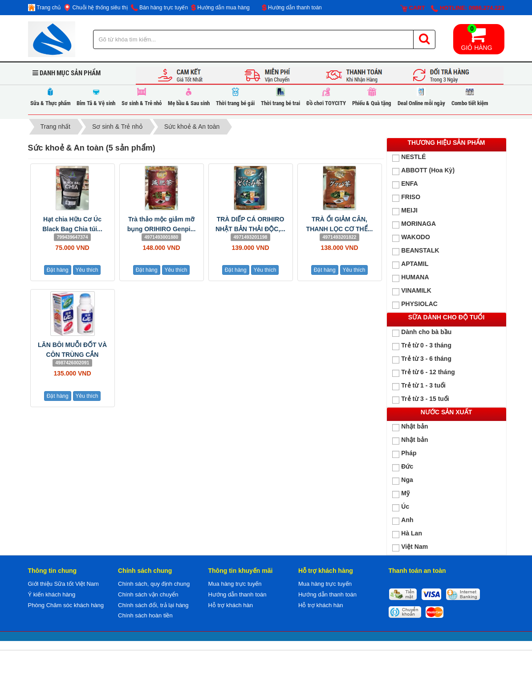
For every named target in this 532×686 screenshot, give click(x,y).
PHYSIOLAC (415, 304)
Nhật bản (410, 427)
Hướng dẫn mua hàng (220, 7)
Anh (402, 520)
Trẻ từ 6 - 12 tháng (423, 372)
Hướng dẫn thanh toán (292, 7)
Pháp (404, 453)
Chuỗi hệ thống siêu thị (95, 7)
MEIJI (405, 211)
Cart (412, 8)
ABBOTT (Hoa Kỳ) (423, 171)
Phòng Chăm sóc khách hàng (66, 605)
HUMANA (410, 278)
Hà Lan (407, 534)
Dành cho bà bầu (421, 332)
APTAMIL (410, 264)
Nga (402, 480)
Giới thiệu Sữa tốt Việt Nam (63, 583)
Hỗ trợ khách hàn (230, 605)
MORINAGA (414, 224)
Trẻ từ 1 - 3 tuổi (419, 386)
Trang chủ (44, 7)
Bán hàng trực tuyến (159, 7)
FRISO (406, 197)
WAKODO (411, 237)
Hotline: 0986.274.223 (467, 8)
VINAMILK (411, 291)
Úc (400, 507)
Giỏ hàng (476, 37)
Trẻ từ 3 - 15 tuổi (420, 399)
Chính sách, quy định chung (154, 583)
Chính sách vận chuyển (148, 594)
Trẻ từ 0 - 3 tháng (421, 346)
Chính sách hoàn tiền (145, 615)
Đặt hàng (58, 270)
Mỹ (401, 494)
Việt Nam (410, 547)
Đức (402, 467)
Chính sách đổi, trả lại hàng (153, 605)
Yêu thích (87, 270)
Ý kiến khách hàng (52, 594)
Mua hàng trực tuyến (235, 583)
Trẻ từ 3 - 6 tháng (421, 359)
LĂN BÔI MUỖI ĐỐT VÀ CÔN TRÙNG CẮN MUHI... (72, 354)
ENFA (405, 184)
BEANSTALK (415, 251)
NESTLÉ (409, 157)
